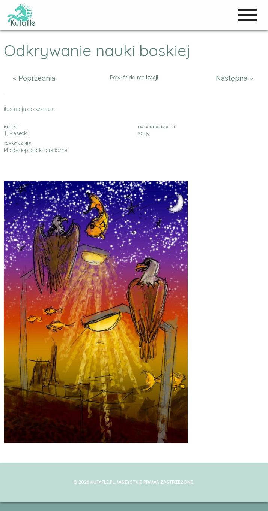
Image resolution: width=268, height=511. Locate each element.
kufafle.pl (22, 15)
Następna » (234, 78)
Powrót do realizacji (134, 78)
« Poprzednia (33, 78)
